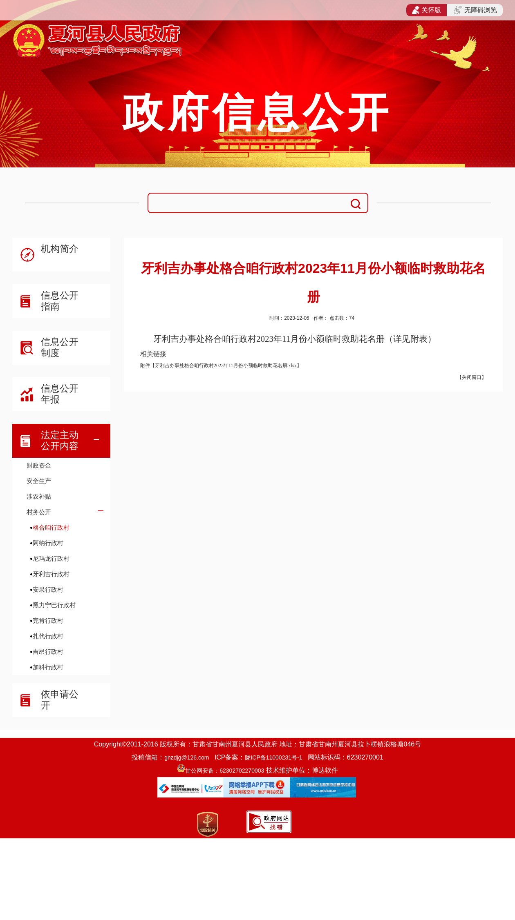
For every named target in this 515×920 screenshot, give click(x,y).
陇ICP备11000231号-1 (273, 757)
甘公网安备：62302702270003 (224, 770)
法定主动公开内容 (59, 440)
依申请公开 (59, 700)
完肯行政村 (48, 620)
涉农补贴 (39, 496)
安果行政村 (48, 589)
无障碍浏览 (475, 10)
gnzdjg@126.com (186, 757)
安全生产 (39, 480)
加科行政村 (48, 667)
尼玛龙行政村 (51, 558)
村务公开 (39, 511)
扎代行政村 (48, 636)
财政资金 (39, 465)
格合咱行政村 (51, 527)
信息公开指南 (59, 301)
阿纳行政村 (48, 542)
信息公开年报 (59, 394)
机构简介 (59, 248)
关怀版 (426, 10)
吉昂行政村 (48, 651)
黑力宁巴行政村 (54, 604)
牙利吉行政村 (51, 573)
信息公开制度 (59, 347)
